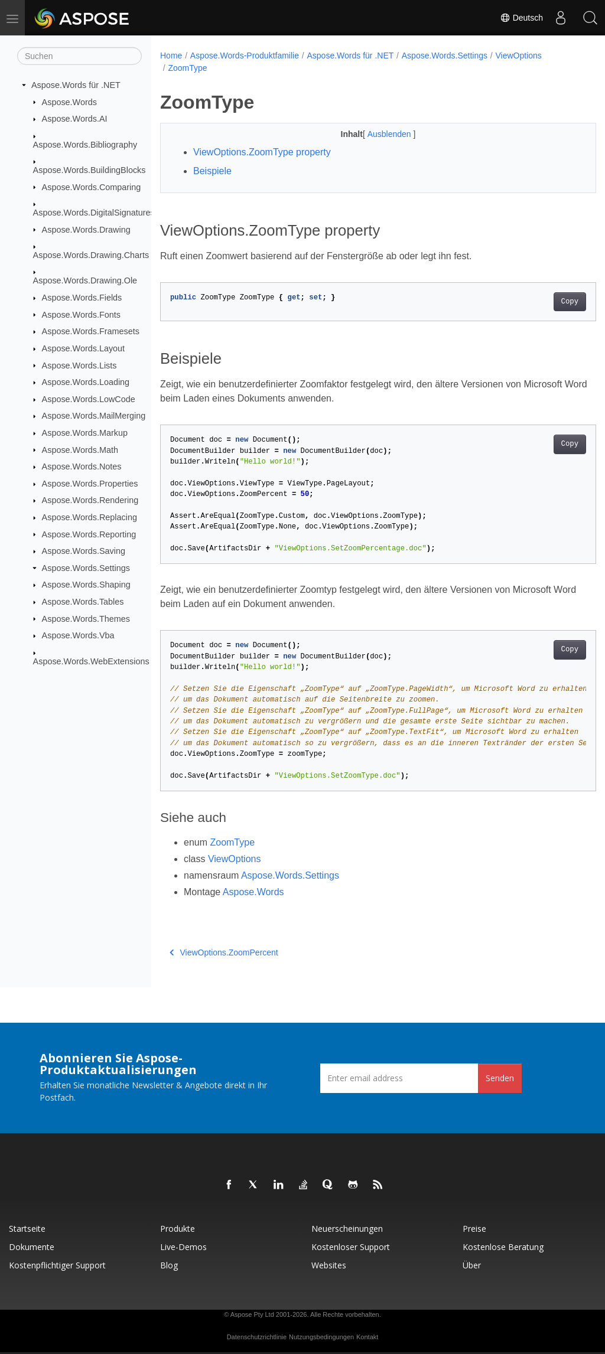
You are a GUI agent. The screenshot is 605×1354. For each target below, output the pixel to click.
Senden (500, 1078)
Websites (328, 1265)
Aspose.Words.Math (80, 449)
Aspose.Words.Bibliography (85, 144)
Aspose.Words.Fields (82, 297)
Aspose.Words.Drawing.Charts (91, 255)
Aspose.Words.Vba (78, 635)
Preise (474, 1228)
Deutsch (521, 17)
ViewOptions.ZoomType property (262, 152)
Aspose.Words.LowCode (88, 399)
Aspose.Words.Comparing (91, 186)
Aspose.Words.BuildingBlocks (89, 170)
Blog (169, 1265)
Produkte (177, 1228)
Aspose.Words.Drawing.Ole (85, 280)
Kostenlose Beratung (503, 1246)
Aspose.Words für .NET (76, 85)
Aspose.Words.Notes (82, 466)
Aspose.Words (69, 101)
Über (472, 1265)
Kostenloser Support (350, 1246)
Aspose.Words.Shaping (86, 584)
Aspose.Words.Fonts (81, 314)
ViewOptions (519, 55)
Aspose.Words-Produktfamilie (244, 55)
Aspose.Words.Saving (83, 551)
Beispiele (212, 171)
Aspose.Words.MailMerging (94, 415)
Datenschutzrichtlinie (257, 1336)
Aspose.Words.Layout (83, 348)
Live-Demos (183, 1246)
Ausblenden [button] (375, 134)
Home (171, 55)
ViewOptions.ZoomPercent (224, 952)
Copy (539, 302)
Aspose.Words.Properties (90, 483)
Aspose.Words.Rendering (90, 500)
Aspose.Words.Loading (86, 382)
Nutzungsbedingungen (321, 1336)
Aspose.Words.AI (75, 118)
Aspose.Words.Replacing (89, 517)
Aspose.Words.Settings (86, 568)
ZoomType (187, 68)
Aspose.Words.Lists (79, 365)
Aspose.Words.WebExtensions (91, 660)
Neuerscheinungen (347, 1228)
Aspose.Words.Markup (85, 433)
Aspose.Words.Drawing (86, 229)
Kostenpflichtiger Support (57, 1265)
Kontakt (367, 1336)
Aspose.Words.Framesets (90, 331)
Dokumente (31, 1246)
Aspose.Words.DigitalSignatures (94, 212)
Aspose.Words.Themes (86, 618)
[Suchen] (79, 56)
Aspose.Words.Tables (83, 601)
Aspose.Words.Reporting (89, 534)
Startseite (27, 1228)
